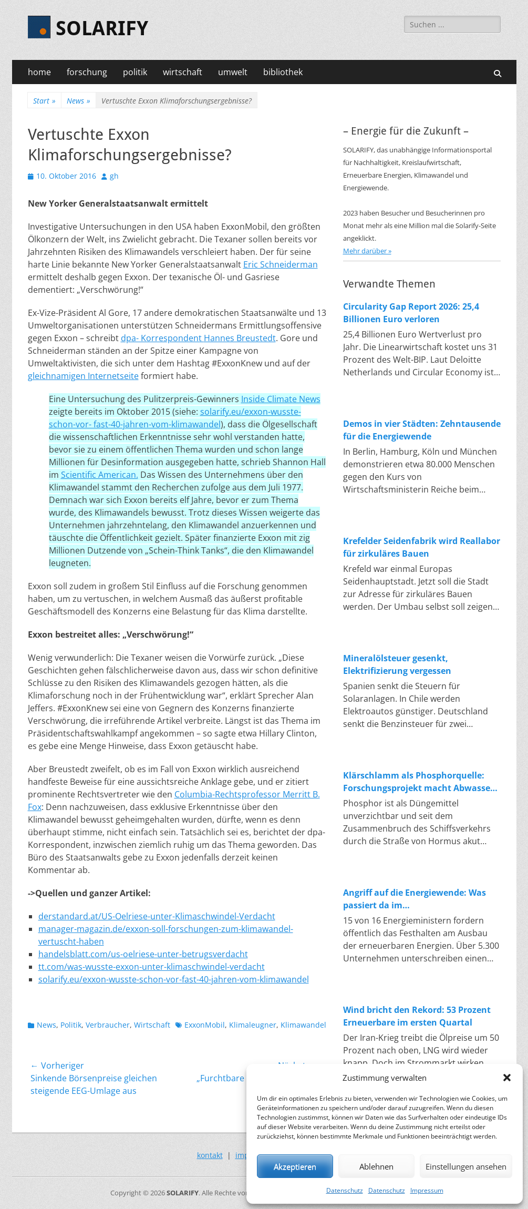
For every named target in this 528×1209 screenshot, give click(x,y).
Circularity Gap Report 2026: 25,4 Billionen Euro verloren (411, 313)
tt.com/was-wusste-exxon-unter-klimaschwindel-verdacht (151, 966)
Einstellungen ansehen (466, 1166)
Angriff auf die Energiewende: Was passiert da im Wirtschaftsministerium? (414, 899)
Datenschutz (344, 1190)
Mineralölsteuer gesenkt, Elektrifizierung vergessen (397, 664)
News (78, 100)
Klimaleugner (252, 1025)
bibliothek (283, 72)
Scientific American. (99, 474)
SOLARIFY (102, 28)
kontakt (210, 1155)
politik (135, 72)
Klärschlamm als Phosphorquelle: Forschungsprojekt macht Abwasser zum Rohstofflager (418, 782)
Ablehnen (376, 1166)
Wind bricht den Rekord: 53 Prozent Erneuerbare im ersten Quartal (417, 1016)
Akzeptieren (295, 1166)
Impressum (426, 1190)
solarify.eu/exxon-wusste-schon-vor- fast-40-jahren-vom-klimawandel (175, 418)
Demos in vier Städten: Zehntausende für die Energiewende (422, 430)
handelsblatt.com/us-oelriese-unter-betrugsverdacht (143, 954)
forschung (87, 72)
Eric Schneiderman (280, 264)
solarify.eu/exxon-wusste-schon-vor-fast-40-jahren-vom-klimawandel (173, 979)
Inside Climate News (280, 399)
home (39, 72)
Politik (70, 1025)
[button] (507, 1077)
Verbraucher (108, 1025)
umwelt (232, 72)
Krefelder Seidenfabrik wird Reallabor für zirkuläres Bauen (421, 547)
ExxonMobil (204, 1025)
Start (44, 100)
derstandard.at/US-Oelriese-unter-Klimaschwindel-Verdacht (156, 916)
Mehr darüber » (367, 250)
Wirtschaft (152, 1025)
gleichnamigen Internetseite (83, 376)
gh (114, 176)
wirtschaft (182, 72)
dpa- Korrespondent (162, 338)
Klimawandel (303, 1025)
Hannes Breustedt (240, 338)
